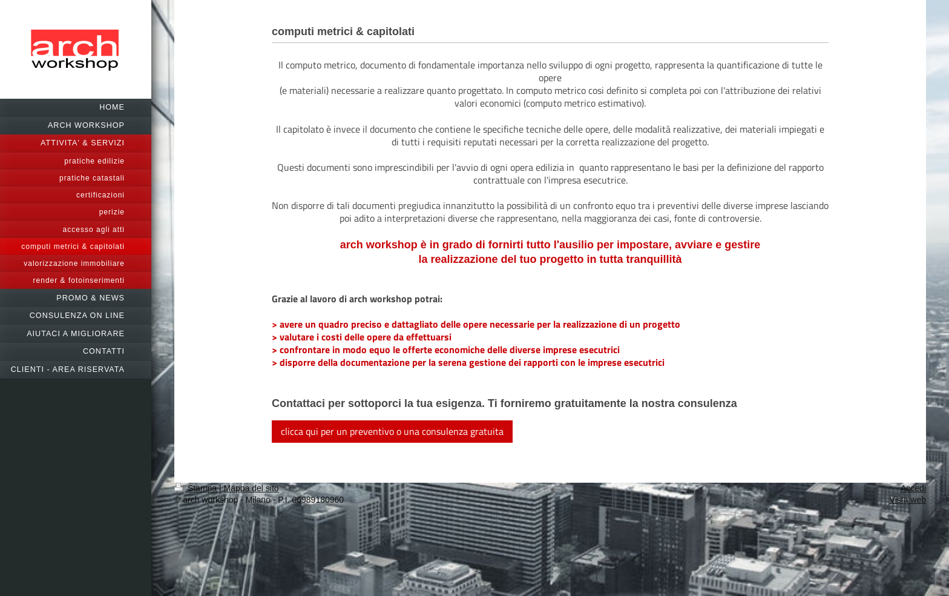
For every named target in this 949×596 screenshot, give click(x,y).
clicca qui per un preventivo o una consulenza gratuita (392, 431)
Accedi (913, 488)
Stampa (196, 488)
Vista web (908, 500)
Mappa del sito (251, 488)
